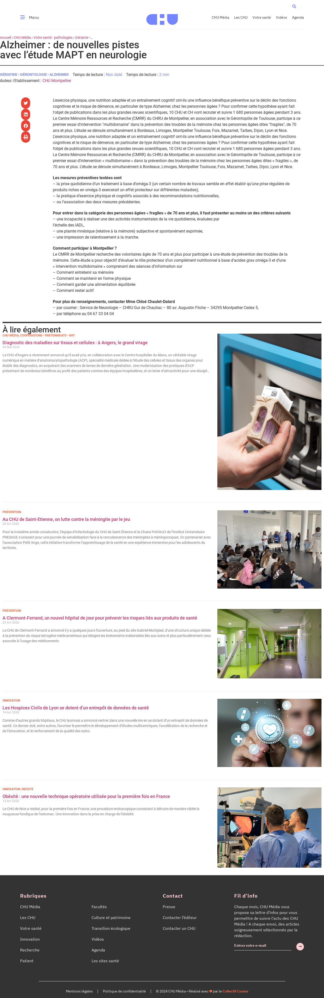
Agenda (298, 17)
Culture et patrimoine (111, 917)
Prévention (12, 512)
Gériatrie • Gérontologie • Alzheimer (34, 74)
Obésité (27, 789)
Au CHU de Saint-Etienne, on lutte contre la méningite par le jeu (66, 519)
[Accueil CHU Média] (162, 17)
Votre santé (262, 17)
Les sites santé (105, 960)
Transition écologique (111, 928)
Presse (169, 906)
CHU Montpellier (57, 80)
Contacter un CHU (179, 928)
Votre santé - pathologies (52, 37)
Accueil (5, 37)
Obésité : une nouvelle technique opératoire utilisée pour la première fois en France (87, 796)
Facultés (99, 906)
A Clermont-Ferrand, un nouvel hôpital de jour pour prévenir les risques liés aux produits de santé (100, 618)
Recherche (29, 949)
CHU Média (220, 17)
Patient (26, 960)
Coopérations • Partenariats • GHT (47, 335)
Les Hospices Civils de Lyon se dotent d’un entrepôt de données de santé (76, 707)
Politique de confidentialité (124, 991)
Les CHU (241, 17)
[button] (294, 6)
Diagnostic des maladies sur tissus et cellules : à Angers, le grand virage (76, 342)
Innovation (11, 700)
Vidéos (281, 17)
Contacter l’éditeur (180, 917)
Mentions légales (79, 991)
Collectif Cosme (235, 991)
